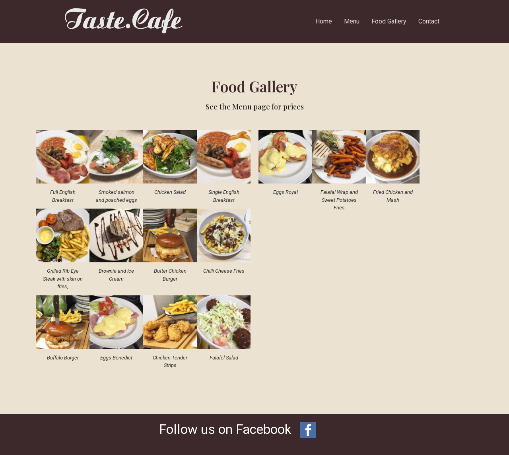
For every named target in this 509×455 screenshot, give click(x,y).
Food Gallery (388, 21)
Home (323, 21)
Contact (428, 21)
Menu (351, 21)
